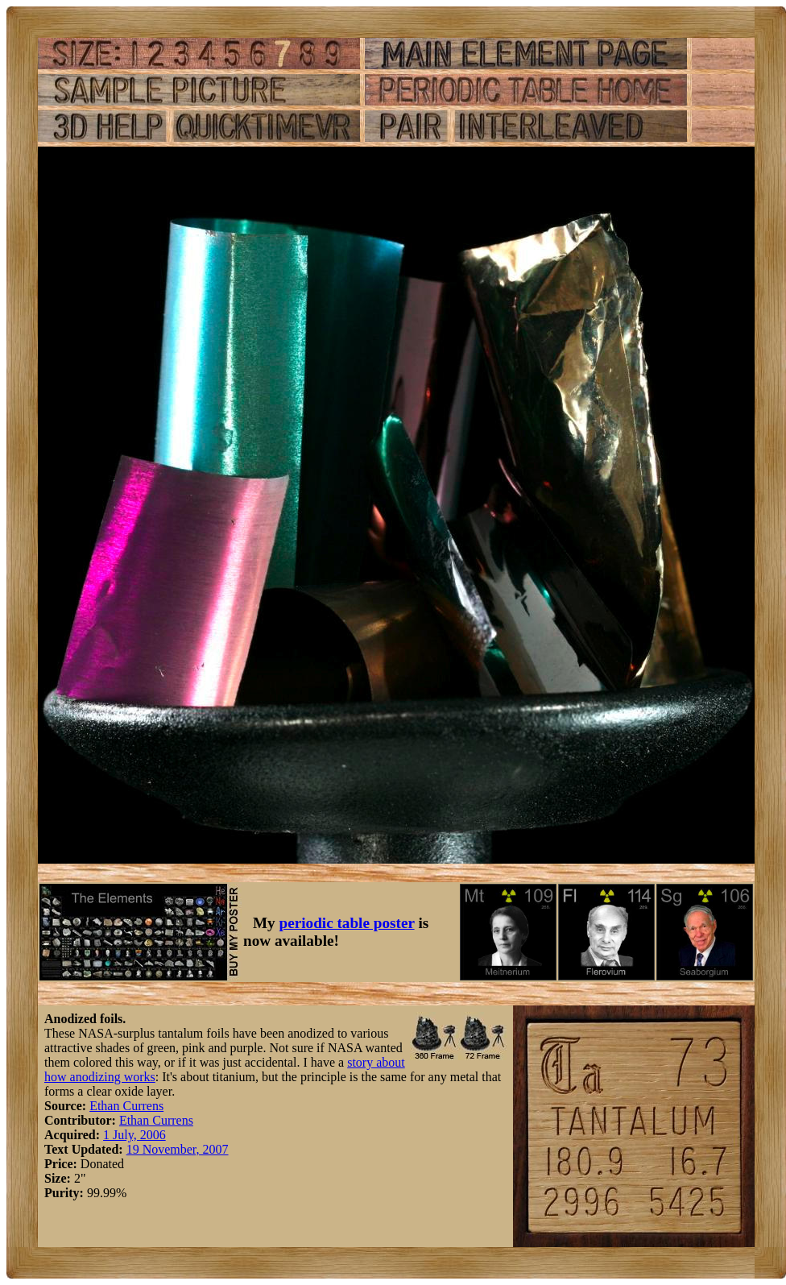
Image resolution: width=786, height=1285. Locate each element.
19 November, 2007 (177, 1149)
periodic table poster (347, 922)
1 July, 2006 (134, 1135)
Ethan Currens (126, 1106)
